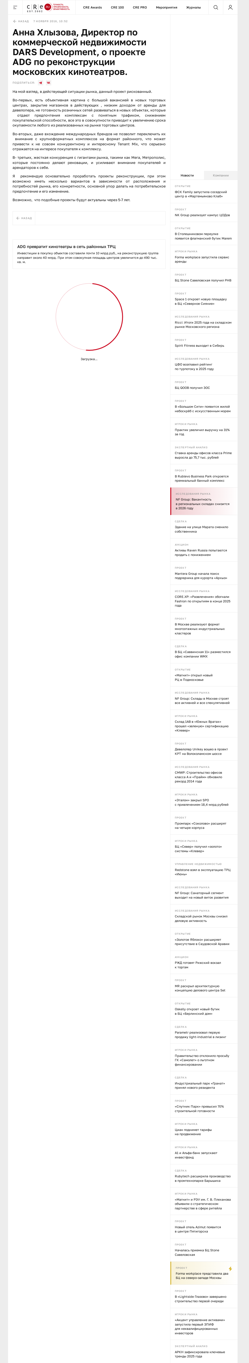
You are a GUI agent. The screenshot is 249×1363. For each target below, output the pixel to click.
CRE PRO (140, 7)
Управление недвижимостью (198, 863)
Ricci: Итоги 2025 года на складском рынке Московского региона (203, 324)
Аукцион (181, 544)
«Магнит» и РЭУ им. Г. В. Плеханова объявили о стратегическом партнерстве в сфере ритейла (203, 1204)
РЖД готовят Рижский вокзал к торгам (198, 965)
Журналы (193, 7)
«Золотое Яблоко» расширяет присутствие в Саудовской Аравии (202, 942)
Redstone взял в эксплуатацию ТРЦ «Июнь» (203, 872)
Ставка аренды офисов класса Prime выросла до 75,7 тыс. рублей (203, 455)
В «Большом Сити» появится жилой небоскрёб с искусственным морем (203, 409)
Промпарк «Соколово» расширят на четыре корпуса (200, 825)
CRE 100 (117, 7)
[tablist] (204, 175)
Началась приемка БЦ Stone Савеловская (197, 1252)
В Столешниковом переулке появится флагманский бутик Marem (203, 236)
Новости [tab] (187, 175)
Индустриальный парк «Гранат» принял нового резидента (200, 1085)
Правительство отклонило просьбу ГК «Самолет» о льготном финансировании (202, 1060)
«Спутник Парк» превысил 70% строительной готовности (199, 1108)
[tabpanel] (204, 771)
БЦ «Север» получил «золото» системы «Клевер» (198, 849)
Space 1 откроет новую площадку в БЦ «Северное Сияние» (201, 301)
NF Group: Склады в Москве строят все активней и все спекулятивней (202, 701)
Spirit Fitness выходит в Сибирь (199, 345)
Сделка (181, 521)
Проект (180, 209)
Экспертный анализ (191, 447)
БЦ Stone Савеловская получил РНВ (203, 280)
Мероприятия (166, 7)
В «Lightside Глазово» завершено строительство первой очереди (200, 1299)
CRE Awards (92, 7)
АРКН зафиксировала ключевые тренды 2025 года (200, 1354)
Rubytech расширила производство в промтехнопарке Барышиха (203, 1178)
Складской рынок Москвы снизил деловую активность (201, 918)
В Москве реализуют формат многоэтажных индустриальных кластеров (200, 628)
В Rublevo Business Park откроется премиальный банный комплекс (202, 478)
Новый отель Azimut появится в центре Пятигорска (198, 1229)
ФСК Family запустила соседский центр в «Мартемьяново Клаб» (201, 194)
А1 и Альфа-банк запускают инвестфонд (196, 1155)
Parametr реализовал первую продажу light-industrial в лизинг (200, 1034)
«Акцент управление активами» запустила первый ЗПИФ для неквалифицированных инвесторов (200, 1326)
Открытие (183, 186)
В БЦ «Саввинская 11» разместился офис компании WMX (203, 654)
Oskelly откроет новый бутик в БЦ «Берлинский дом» (197, 1011)
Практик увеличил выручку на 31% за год (202, 432)
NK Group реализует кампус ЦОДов (202, 215)
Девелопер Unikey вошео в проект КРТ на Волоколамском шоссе (201, 751)
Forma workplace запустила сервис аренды (202, 259)
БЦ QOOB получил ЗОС (192, 388)
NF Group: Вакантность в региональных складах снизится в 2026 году (203, 503)
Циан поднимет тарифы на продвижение (193, 1132)
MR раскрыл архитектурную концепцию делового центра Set (200, 988)
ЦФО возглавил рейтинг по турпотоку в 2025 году (194, 366)
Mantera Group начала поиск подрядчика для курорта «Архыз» (201, 576)
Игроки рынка (186, 251)
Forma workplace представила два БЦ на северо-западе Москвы (202, 1276)
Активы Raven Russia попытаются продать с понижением (201, 552)
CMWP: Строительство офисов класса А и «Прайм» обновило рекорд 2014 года (198, 777)
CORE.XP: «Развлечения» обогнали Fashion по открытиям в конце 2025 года (202, 601)
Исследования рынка (192, 316)
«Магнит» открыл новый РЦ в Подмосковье (194, 677)
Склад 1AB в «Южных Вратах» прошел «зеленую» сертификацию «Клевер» (202, 726)
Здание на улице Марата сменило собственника (201, 529)
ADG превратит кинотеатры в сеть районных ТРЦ (66, 246)
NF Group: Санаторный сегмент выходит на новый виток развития (202, 895)
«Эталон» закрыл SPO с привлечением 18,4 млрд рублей (202, 802)
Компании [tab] (221, 175)
